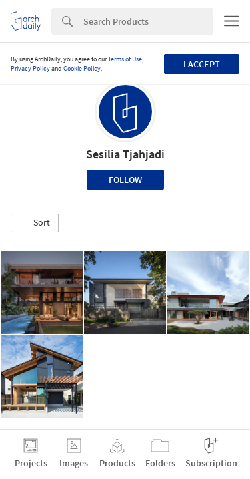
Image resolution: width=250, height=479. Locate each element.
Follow (125, 180)
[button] (35, 223)
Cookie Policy (82, 68)
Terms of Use (125, 59)
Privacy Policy (30, 68)
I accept (201, 64)
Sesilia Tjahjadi (125, 154)
